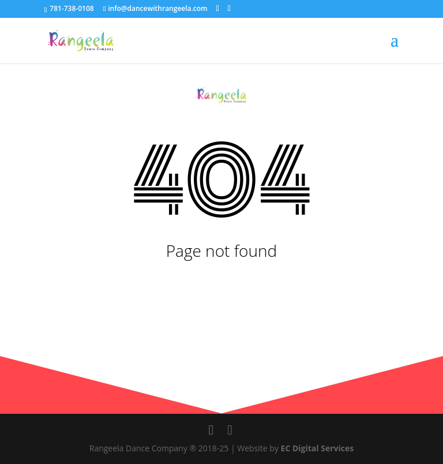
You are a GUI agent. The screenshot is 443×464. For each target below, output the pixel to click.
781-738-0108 (70, 8)
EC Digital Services (317, 448)
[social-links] (217, 8)
